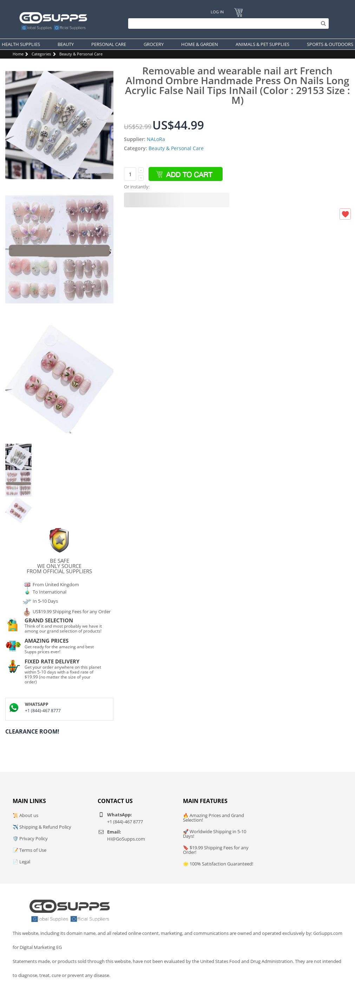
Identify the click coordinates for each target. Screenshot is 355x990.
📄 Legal (21, 861)
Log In (217, 11)
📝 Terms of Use (29, 850)
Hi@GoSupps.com (126, 839)
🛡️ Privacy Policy (30, 838)
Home (18, 53)
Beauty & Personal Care (81, 53)
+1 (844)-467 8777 (43, 711)
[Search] (226, 23)
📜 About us (25, 815)
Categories (41, 53)
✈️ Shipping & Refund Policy (42, 827)
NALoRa (156, 139)
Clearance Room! (32, 731)
